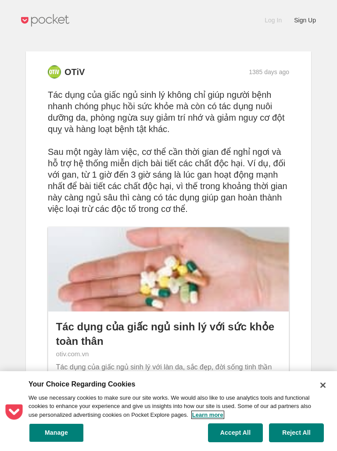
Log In (273, 20)
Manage (56, 432)
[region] (168, 411)
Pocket (45, 20)
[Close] (323, 385)
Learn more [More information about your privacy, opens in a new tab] (207, 415)
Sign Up (305, 20)
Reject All (296, 432)
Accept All (235, 432)
